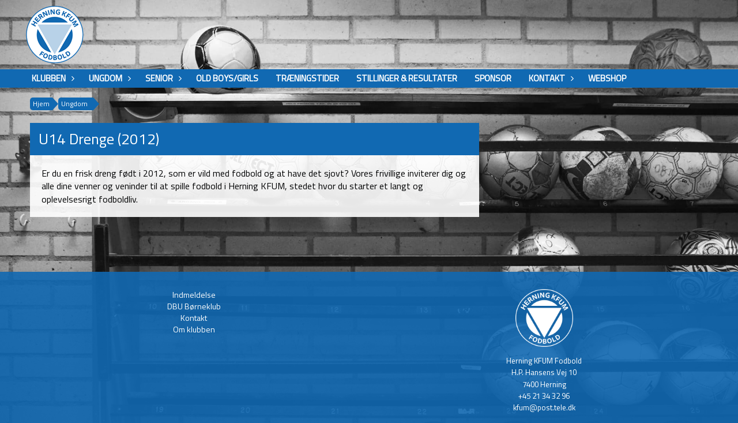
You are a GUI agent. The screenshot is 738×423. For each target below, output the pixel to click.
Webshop (607, 78)
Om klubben (194, 329)
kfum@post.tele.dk (544, 407)
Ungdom (108, 78)
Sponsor (493, 78)
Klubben (51, 78)
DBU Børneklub (194, 306)
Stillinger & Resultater (406, 78)
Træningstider (307, 78)
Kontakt (550, 78)
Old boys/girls (227, 78)
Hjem (41, 103)
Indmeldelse (194, 295)
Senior (162, 78)
